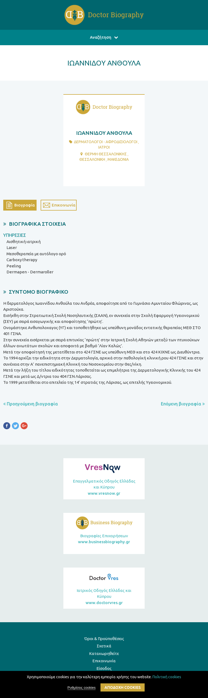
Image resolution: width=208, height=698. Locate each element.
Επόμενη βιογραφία (183, 403)
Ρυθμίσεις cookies (81, 688)
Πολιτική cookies (166, 677)
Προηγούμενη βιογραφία (30, 403)
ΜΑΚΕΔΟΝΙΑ (118, 159)
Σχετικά (104, 646)
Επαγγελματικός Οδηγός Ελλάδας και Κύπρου (104, 488)
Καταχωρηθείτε (104, 653)
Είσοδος (104, 668)
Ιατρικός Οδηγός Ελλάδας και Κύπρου (104, 597)
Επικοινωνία (104, 660)
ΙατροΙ (104, 147)
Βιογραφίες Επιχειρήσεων (104, 539)
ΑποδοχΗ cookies (123, 687)
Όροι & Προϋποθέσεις (104, 638)
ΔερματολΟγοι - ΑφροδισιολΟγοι (105, 142)
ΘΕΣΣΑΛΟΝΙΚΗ (92, 159)
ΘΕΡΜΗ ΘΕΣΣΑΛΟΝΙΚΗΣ (106, 154)
